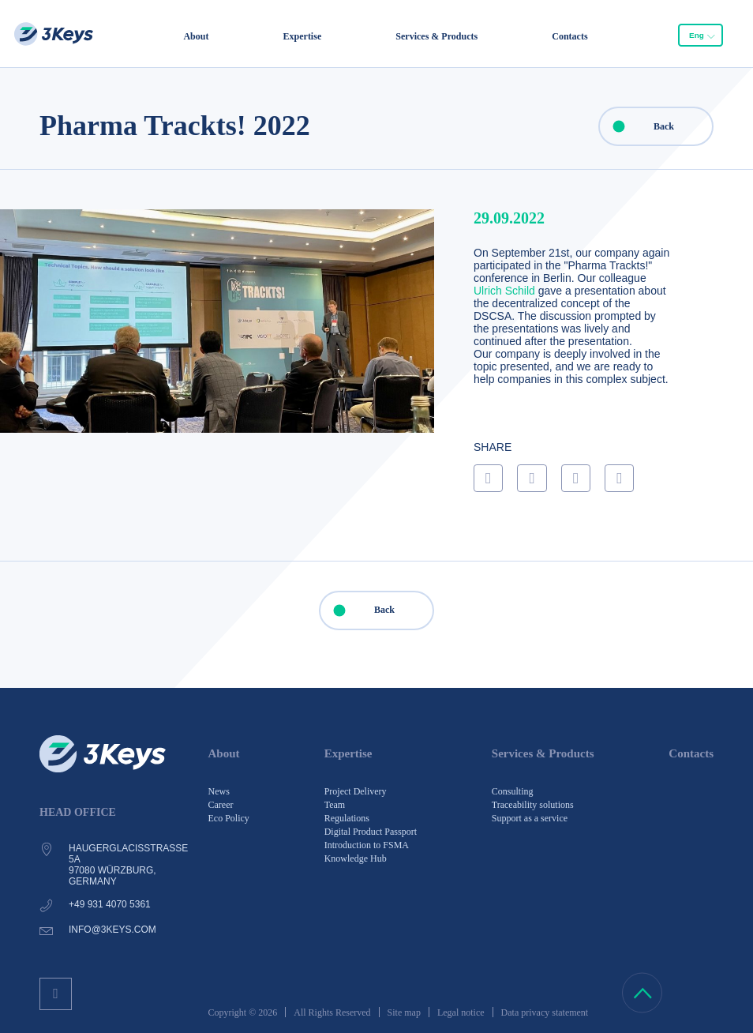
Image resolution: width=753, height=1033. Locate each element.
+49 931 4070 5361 (110, 904)
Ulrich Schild (504, 290)
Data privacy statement (545, 1012)
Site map (404, 1012)
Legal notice (461, 1012)
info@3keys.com (112, 929)
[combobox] (700, 35)
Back (637, 126)
